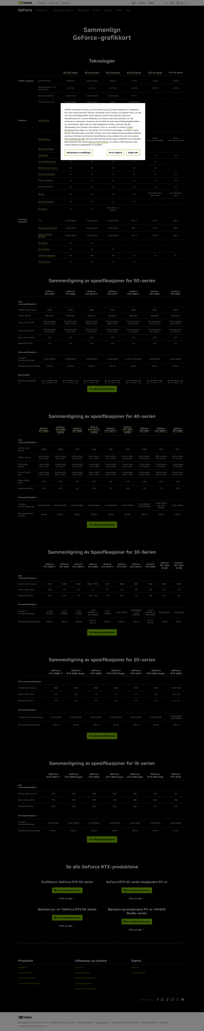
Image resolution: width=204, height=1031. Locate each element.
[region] (103, 131)
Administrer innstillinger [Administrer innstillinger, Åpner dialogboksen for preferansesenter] (78, 152)
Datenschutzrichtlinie (98, 142)
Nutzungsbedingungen (75, 139)
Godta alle (133, 152)
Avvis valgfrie (115, 152)
